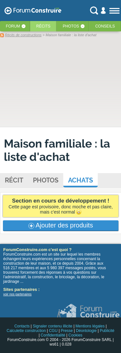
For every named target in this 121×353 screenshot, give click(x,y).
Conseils (105, 26)
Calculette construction (25, 330)
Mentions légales (90, 326)
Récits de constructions (23, 35)
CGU (53, 330)
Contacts (21, 326)
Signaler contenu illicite (53, 326)
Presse (67, 330)
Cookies (75, 335)
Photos (71, 26)
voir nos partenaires (17, 294)
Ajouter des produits (60, 225)
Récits (43, 26)
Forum (13, 26)
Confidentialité (53, 335)
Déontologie (86, 330)
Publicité (107, 330)
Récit (14, 180)
